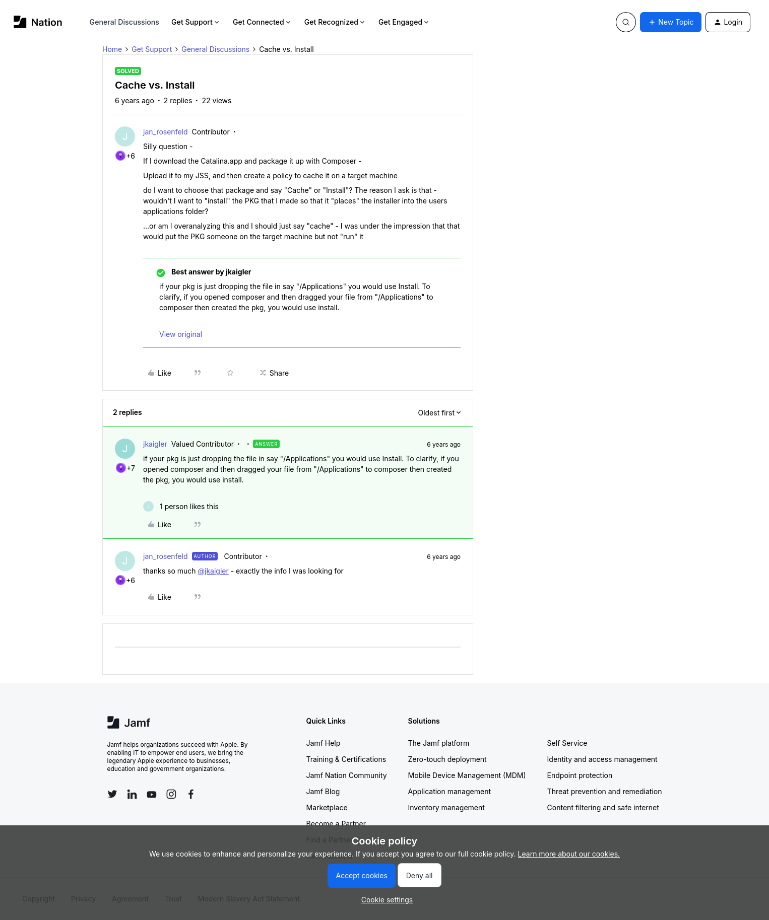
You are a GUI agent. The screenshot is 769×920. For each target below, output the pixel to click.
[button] (670, 22)
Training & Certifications (346, 759)
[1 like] (181, 506)
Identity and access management (602, 759)
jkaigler (155, 444)
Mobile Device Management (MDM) (467, 775)
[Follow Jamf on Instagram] (171, 794)
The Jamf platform (439, 743)
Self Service (567, 743)
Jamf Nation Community (346, 775)
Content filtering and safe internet (603, 807)
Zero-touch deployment (447, 759)
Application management (449, 791)
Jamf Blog (323, 791)
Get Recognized (335, 22)
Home (112, 49)
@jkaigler (213, 571)
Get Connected (262, 22)
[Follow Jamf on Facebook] (191, 794)
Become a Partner (336, 823)
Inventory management (446, 807)
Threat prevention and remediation (604, 791)
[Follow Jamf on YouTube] (152, 794)
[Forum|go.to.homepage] (38, 22)
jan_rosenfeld (165, 131)
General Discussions (124, 22)
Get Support (196, 22)
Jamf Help (323, 743)
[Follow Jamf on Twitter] (112, 794)
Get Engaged (404, 22)
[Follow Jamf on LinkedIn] (132, 794)
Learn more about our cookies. (569, 854)
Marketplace (327, 807)
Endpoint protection (580, 775)
